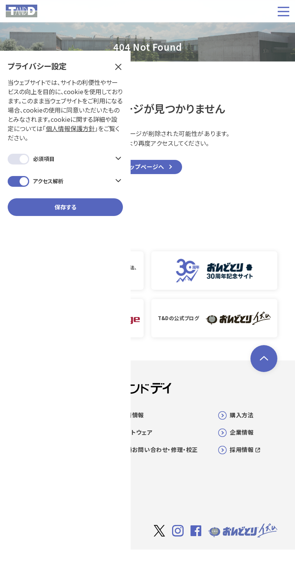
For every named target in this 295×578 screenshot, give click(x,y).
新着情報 (132, 415)
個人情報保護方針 (70, 102)
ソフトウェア (136, 432)
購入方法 (242, 415)
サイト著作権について (162, 561)
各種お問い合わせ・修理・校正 (159, 449)
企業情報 (242, 432)
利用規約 (206, 561)
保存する (65, 181)
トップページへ (144, 167)
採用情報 (245, 449)
